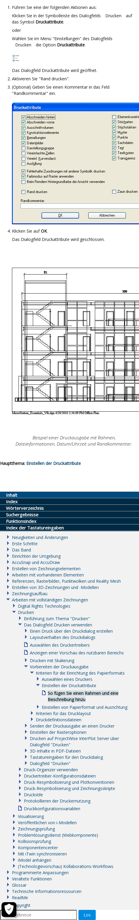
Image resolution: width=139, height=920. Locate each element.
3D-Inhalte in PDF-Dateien (55, 751)
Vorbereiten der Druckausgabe (59, 667)
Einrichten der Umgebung (36, 556)
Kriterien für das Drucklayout (63, 713)
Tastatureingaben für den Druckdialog (66, 757)
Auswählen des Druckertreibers (60, 645)
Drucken (26, 612)
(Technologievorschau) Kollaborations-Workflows (65, 866)
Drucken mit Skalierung (52, 660)
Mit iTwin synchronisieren (42, 854)
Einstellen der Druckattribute (53, 463)
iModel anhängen (34, 860)
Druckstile (33, 794)
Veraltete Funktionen (32, 879)
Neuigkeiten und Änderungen (40, 537)
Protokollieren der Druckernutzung (57, 801)
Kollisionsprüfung (34, 841)
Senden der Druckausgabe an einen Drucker (72, 726)
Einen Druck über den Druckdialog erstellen (71, 631)
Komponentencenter (38, 847)
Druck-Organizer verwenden (51, 769)
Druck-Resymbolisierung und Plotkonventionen (69, 782)
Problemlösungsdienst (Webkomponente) (58, 835)
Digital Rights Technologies (44, 606)
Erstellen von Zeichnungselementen (46, 568)
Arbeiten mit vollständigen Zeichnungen (50, 600)
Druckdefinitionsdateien (58, 719)
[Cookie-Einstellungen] (8, 909)
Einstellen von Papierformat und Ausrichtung (84, 707)
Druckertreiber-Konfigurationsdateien (60, 776)
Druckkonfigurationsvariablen (52, 808)
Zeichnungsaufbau (29, 593)
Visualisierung (31, 816)
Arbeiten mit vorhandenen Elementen (48, 575)
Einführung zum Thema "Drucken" (57, 618)
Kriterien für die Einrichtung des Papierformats (80, 673)
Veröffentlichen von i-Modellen (47, 822)
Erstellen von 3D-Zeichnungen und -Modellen (55, 587)
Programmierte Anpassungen (40, 872)
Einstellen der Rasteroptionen (58, 732)
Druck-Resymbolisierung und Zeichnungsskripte (69, 788)
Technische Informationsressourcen (46, 891)
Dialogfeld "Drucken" (50, 763)
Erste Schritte (25, 543)
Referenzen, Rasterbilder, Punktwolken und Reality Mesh (66, 581)
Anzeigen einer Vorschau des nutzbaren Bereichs (77, 653)
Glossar (19, 885)
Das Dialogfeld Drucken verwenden (58, 625)
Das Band (21, 550)
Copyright (21, 905)
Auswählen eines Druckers (67, 679)
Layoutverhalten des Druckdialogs (62, 637)
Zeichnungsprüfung (36, 829)
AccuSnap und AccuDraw (36, 562)
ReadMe (20, 897)
